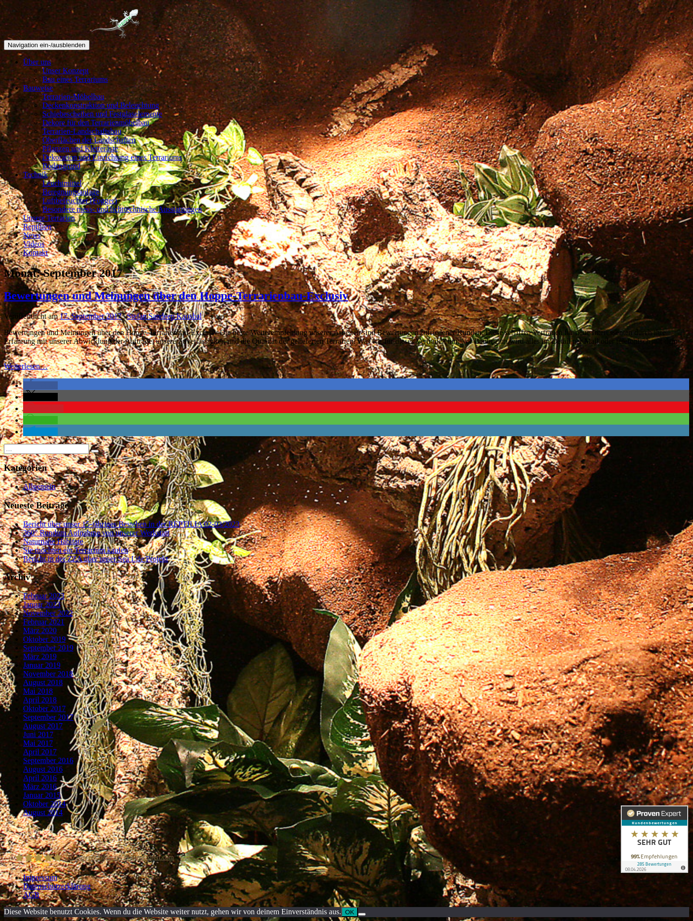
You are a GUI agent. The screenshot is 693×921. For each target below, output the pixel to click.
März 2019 (40, 656)
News (31, 235)
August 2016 (43, 769)
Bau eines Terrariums (75, 79)
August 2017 (43, 726)
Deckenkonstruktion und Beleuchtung (100, 105)
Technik (35, 174)
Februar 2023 (43, 596)
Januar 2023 (42, 604)
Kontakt (35, 252)
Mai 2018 (38, 691)
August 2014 (43, 812)
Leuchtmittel (62, 183)
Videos (33, 244)
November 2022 (48, 613)
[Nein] (362, 914)
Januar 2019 (42, 665)
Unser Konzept (65, 70)
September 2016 (48, 760)
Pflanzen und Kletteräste (80, 148)
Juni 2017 (38, 734)
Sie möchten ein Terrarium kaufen (75, 550)
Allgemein (39, 486)
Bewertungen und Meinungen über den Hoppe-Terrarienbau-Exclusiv (176, 295)
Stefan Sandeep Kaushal (164, 316)
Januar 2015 (42, 795)
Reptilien (37, 226)
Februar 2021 (43, 622)
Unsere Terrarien (49, 218)
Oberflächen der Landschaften (89, 140)
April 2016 (40, 778)
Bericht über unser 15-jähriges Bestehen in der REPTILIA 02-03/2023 (131, 524)
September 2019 (48, 648)
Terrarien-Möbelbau (73, 96)
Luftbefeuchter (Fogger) (79, 200)
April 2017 (40, 752)
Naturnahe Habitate (53, 541)
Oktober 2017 (44, 708)
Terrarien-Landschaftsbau (81, 131)
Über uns (37, 62)
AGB (31, 895)
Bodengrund (61, 166)
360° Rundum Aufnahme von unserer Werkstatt (96, 533)
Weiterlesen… (26, 366)
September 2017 (48, 717)
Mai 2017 (38, 743)
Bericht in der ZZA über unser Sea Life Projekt (95, 559)
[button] (40, 385)
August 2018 (43, 682)
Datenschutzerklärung (56, 886)
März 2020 (40, 630)
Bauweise (38, 88)
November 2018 (48, 674)
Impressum (40, 877)
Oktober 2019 (44, 639)
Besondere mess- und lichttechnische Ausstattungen (122, 209)
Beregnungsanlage (70, 192)
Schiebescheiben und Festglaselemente (102, 114)
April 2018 (40, 700)
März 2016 (40, 786)
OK (349, 912)
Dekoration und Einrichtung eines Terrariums (112, 157)
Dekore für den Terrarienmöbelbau (95, 122)
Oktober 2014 (44, 804)
